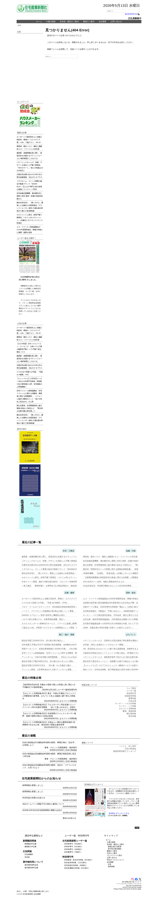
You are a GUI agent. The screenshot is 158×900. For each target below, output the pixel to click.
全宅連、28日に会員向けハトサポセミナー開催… (104, 645)
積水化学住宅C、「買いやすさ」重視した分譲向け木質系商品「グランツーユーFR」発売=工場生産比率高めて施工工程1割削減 (30, 206)
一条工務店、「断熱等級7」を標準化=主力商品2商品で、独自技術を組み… (54, 586)
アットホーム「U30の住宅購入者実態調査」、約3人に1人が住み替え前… (53, 657)
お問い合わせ (116, 21)
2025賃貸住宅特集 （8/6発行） (76, 865)
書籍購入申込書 (30, 846)
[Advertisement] (30, 65)
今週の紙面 (51, 21)
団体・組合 (131, 593)
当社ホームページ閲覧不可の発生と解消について (43, 804)
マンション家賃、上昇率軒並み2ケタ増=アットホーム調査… (47, 669)
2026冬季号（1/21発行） (73, 846)
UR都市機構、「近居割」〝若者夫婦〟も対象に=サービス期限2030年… (113, 573)
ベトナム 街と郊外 (127, 746)
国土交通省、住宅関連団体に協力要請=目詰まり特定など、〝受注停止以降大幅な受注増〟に (30, 408)
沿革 (109, 864)
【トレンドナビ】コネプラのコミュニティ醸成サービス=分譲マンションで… (116, 665)
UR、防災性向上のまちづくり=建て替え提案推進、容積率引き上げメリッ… (115, 649)
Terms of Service (131, 889)
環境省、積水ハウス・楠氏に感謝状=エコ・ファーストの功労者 (29, 147)
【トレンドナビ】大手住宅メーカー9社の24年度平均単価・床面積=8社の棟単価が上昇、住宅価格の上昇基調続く (29, 382)
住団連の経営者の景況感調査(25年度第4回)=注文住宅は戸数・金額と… (113, 603)
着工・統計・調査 (66, 635)
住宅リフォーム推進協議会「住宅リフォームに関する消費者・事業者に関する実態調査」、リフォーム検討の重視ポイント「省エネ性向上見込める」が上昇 (29, 396)
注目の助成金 (71, 750)
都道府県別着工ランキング (124, 751)
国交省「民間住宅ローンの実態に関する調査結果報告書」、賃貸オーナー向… (116, 569)
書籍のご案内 (88, 21)
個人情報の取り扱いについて (131, 882)
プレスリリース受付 (114, 855)
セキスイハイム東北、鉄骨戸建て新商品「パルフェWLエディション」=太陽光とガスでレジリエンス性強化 (30, 218)
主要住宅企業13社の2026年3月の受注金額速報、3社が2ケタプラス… (51, 565)
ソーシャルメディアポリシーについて (128, 883)
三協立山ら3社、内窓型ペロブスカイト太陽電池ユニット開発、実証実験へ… (54, 628)
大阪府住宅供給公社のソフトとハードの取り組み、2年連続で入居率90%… (115, 653)
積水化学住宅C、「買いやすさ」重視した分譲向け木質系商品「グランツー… (55, 573)
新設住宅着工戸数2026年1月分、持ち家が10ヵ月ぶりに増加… (48, 661)
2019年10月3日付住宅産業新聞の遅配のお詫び (42, 810)
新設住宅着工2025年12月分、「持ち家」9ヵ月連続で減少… (47, 665)
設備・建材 (69, 593)
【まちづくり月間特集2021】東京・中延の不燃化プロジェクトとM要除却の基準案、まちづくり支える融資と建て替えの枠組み (49, 696)
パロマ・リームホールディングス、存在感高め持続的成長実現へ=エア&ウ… (54, 607)
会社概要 (102, 21)
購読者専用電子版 (132, 14)
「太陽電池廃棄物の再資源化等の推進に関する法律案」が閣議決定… (112, 577)
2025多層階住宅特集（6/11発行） (77, 868)
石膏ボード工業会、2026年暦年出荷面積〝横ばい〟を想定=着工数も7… (114, 607)
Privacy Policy (118, 889)
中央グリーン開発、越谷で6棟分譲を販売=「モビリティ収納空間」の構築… (54, 582)
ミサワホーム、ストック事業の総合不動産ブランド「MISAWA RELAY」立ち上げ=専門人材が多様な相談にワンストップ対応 (29, 185)
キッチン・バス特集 (127, 706)
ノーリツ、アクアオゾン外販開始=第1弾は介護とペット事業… (48, 611)
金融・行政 (131, 551)
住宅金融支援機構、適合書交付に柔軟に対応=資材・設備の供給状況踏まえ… (116, 561)
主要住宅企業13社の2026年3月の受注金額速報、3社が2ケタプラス (29, 175)
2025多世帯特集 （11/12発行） (76, 862)
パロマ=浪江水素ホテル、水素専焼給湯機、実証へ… (44, 619)
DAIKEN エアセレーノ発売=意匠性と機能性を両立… (44, 615)
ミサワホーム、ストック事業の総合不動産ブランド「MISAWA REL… (51, 569)
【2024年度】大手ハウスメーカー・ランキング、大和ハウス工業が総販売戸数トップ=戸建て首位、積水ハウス (30, 347)
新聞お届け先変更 (114, 846)
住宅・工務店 (68, 551)
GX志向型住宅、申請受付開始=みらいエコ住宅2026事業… (108, 586)
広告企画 (132, 701)
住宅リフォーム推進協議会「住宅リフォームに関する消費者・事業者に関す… (55, 653)
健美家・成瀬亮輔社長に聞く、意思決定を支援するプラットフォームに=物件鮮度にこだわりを (29, 155)
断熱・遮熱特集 (129, 711)
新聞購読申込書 (30, 844)
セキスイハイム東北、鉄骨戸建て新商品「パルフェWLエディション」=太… (54, 577)
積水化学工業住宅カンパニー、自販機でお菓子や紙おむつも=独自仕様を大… (116, 661)
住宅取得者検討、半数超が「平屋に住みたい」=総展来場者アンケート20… (115, 611)
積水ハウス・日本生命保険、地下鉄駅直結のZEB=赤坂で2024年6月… (113, 669)
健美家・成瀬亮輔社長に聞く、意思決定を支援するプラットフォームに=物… (55, 557)
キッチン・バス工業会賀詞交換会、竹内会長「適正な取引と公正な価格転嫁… (116, 615)
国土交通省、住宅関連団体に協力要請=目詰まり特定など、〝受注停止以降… (116, 565)
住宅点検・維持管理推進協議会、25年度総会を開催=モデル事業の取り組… (115, 619)
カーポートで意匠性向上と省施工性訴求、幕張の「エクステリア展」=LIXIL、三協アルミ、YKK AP (29, 139)
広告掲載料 (29, 854)
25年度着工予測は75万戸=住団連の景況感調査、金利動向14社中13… (51, 645)
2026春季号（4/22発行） (73, 844)
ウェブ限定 (131, 688)
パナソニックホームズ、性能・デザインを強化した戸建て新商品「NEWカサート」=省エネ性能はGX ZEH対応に (30, 166)
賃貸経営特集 (130, 696)
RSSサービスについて (115, 860)
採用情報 (111, 866)
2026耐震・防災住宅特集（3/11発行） (78, 860)
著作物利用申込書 (31, 868)
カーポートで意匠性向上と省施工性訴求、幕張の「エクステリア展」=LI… (53, 599)
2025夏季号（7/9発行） (73, 852)
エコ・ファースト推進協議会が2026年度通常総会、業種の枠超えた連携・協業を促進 (30, 229)
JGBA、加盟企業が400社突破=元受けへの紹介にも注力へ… (108, 628)
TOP (137, 828)
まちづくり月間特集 (68, 701)
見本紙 (27, 857)
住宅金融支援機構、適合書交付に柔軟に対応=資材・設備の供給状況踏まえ (30, 196)
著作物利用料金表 (31, 865)
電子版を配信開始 (114, 849)
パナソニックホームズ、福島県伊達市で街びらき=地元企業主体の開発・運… (116, 657)
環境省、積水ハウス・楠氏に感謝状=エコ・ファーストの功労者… (111, 557)
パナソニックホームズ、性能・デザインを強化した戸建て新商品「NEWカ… (54, 561)
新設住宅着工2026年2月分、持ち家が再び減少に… (43, 640)
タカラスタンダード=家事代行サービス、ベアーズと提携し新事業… (51, 623)
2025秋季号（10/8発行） (73, 849)
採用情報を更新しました (32, 785)
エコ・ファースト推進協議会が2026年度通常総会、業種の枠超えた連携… (114, 599)
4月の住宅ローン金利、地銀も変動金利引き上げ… (104, 582)
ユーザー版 (62, 690)
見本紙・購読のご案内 (69, 21)
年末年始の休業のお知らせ (33, 798)
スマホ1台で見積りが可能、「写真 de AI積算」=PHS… (45, 603)
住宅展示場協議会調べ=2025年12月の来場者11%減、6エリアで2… (111, 623)
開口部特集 (131, 714)
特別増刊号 (72, 690)
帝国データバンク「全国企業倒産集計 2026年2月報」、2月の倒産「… (52, 649)
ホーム (39, 21)
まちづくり (131, 635)
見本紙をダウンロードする (119, 813)
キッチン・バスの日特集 (125, 703)
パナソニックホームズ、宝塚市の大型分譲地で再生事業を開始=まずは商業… (116, 640)
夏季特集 (132, 698)
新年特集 (132, 716)
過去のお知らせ (69, 818)
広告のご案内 (112, 853)
